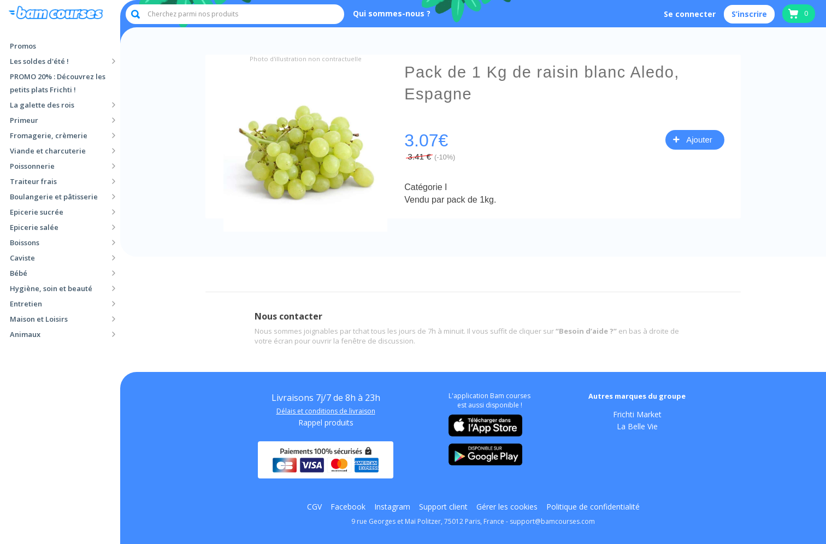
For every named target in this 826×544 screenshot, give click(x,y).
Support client (443, 507)
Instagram (392, 507)
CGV (314, 507)
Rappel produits (325, 423)
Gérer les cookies (507, 507)
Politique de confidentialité (593, 507)
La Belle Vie (637, 426)
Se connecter (690, 14)
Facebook (348, 507)
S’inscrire (749, 14)
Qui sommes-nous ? (391, 13)
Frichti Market (637, 414)
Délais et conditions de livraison (325, 411)
